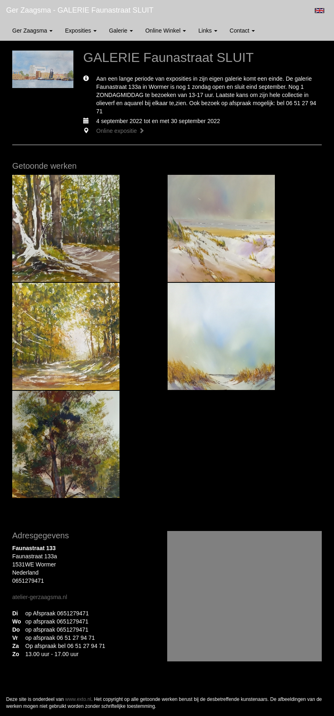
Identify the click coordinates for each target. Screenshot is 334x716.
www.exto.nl (78, 699)
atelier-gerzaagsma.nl (39, 597)
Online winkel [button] (165, 30)
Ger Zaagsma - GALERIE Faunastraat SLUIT (79, 10)
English (319, 10)
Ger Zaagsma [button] (32, 30)
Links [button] (207, 30)
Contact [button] (242, 30)
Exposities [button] (81, 30)
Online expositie (120, 131)
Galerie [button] (121, 30)
